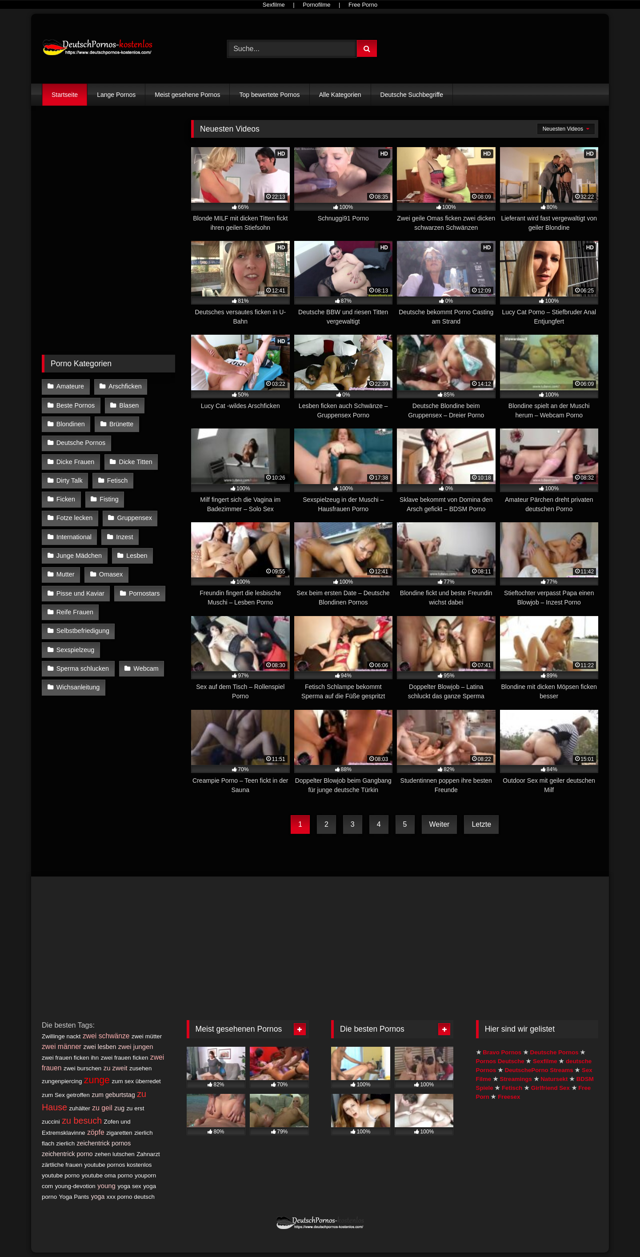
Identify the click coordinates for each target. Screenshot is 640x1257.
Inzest (124, 536)
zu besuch (82, 1120)
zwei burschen (82, 1068)
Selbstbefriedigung (82, 630)
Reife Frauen (74, 612)
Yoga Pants (74, 1196)
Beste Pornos (75, 405)
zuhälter (79, 1108)
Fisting (109, 499)
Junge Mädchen (79, 555)
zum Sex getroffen (66, 1095)
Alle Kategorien (340, 94)
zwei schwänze (106, 1036)
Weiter (439, 824)
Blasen (129, 405)
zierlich (65, 1143)
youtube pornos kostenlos (118, 1164)
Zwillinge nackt (61, 1036)
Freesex (509, 1096)
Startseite (65, 94)
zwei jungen (135, 1046)
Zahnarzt (148, 1154)
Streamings (516, 1079)
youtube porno (61, 1175)
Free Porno (362, 5)
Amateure (70, 386)
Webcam (146, 668)
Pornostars (144, 593)
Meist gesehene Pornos (187, 94)
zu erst (135, 1108)
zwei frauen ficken (124, 1057)
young (106, 1185)
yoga (98, 1196)
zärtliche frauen (62, 1164)
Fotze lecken (74, 517)
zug (119, 1108)
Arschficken (124, 386)
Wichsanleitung (78, 687)
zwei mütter (147, 1036)
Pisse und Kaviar (80, 593)
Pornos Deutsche (500, 1061)
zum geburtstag (113, 1094)
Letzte (481, 824)
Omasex (111, 574)
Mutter (65, 574)
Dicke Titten (135, 461)
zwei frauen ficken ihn (70, 1057)
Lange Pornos (116, 94)
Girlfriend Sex (550, 1088)
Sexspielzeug (75, 649)
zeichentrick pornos (104, 1143)
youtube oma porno (107, 1175)
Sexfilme (274, 5)
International (74, 536)
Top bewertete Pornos (269, 94)
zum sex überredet (136, 1081)
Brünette (121, 424)
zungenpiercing (62, 1081)
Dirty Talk (69, 480)
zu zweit (116, 1068)
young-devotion (75, 1186)
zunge (97, 1080)
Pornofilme (316, 5)
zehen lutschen (115, 1154)
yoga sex (129, 1186)
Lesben (136, 555)
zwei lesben (100, 1046)
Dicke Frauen (75, 461)
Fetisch (117, 480)
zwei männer (61, 1046)
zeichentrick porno (67, 1153)
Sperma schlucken (82, 668)
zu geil (102, 1108)
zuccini (51, 1121)
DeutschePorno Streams (539, 1070)
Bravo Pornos (502, 1052)
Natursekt (554, 1079)
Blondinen (70, 424)
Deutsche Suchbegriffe (411, 94)
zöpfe (95, 1132)
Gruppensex (134, 517)
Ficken (65, 499)
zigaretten (119, 1132)
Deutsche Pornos (80, 442)
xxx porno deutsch (131, 1196)
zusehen (140, 1068)
